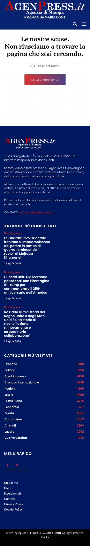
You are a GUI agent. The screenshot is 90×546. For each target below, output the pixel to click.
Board (8, 488)
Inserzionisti (12, 493)
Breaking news (13, 233)
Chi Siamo (11, 483)
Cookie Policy (13, 509)
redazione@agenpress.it (36, 212)
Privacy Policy (13, 504)
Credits (45, 537)
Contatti (9, 499)
